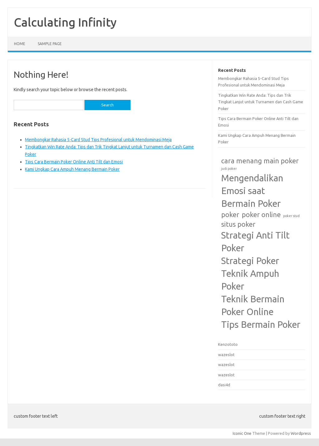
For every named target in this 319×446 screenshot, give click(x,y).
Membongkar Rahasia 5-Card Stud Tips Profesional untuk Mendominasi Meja (98, 139)
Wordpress (301, 433)
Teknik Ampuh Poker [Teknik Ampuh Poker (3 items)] (250, 279)
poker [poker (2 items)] (230, 214)
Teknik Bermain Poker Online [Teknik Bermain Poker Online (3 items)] (252, 305)
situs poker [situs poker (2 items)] (238, 224)
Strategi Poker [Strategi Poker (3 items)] (250, 261)
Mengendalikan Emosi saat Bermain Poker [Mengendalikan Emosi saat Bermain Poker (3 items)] (252, 191)
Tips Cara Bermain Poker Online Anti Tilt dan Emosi (74, 161)
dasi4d (224, 385)
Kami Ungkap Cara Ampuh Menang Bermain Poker (72, 169)
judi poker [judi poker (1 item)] (229, 168)
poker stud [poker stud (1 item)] (291, 216)
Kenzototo (228, 344)
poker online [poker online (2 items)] (261, 214)
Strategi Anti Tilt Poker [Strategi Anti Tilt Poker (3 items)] (255, 241)
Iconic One (242, 433)
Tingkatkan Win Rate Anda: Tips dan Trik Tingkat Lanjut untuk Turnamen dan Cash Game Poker (260, 102)
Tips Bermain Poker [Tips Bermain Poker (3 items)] (260, 324)
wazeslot (226, 354)
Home (19, 44)
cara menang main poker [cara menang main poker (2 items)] (260, 161)
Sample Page (50, 44)
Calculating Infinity (65, 22)
